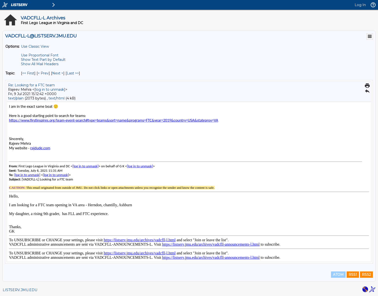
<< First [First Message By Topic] (28, 73)
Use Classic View (35, 46)
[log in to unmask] (49, 89)
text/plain (16, 98)
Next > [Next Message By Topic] (57, 73)
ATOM (338, 274)
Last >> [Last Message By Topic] (73, 73)
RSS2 (366, 274)
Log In (360, 5)
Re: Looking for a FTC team (31, 85)
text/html (56, 98)
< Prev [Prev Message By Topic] (43, 73)
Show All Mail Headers (39, 64)
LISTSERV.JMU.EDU (20, 290)
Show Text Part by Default (43, 59)
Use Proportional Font (39, 55)
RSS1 (353, 274)
